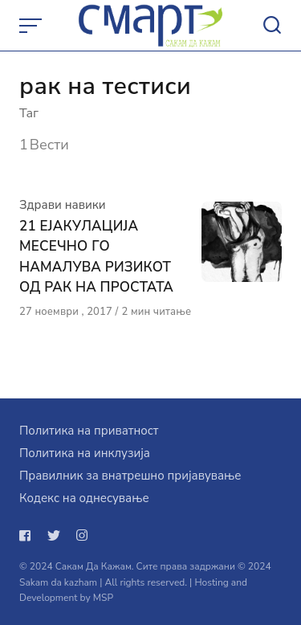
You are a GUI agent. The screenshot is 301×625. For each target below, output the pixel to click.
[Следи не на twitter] (54, 536)
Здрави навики (62, 205)
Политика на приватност (88, 431)
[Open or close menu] (32, 25)
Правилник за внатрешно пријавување (130, 476)
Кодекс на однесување (84, 498)
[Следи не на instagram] (82, 536)
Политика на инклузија (84, 453)
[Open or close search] (272, 26)
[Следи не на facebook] (28, 536)
